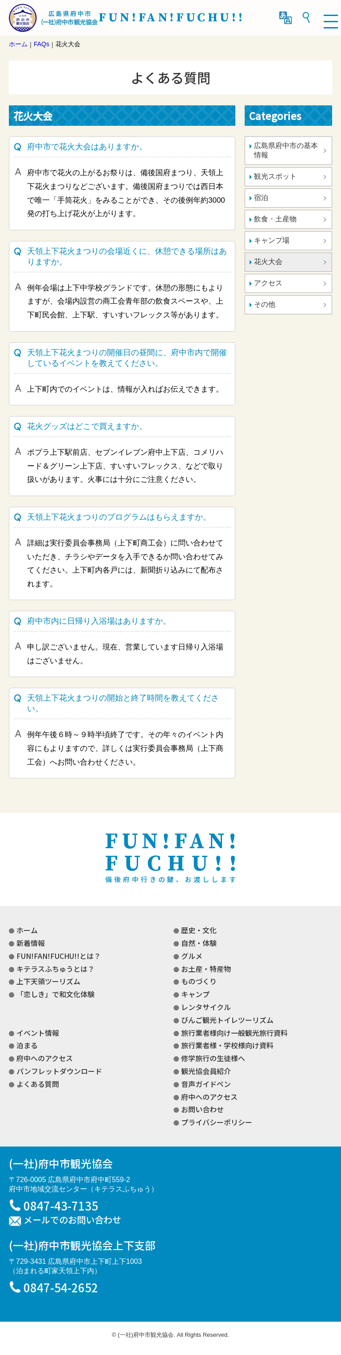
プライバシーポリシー (216, 1122)
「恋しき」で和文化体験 (55, 994)
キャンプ (195, 994)
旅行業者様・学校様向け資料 (227, 1045)
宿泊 (261, 197)
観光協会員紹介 (206, 1071)
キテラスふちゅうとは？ (55, 968)
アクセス (268, 283)
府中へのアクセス (44, 1058)
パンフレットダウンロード (59, 1071)
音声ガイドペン (206, 1083)
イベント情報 (37, 1032)
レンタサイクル (206, 1007)
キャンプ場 (271, 240)
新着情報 (30, 943)
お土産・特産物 (206, 968)
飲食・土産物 (275, 219)
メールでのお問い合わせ (72, 1220)
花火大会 (268, 261)
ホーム (27, 930)
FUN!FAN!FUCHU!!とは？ (58, 955)
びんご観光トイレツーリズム (227, 1019)
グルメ (191, 955)
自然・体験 (199, 943)
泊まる (27, 1045)
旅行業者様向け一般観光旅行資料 (234, 1032)
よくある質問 (37, 1083)
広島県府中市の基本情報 (286, 150)
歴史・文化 (199, 930)
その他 (264, 304)
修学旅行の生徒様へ (213, 1058)
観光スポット (275, 176)
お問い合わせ (202, 1109)
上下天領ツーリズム (48, 981)
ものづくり (199, 981)
